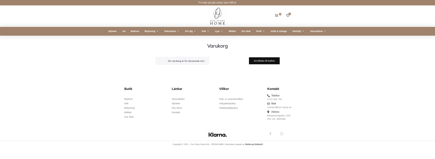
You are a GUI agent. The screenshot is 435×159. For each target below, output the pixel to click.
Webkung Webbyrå (254, 144)
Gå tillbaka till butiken (264, 61)
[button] (152, 31)
